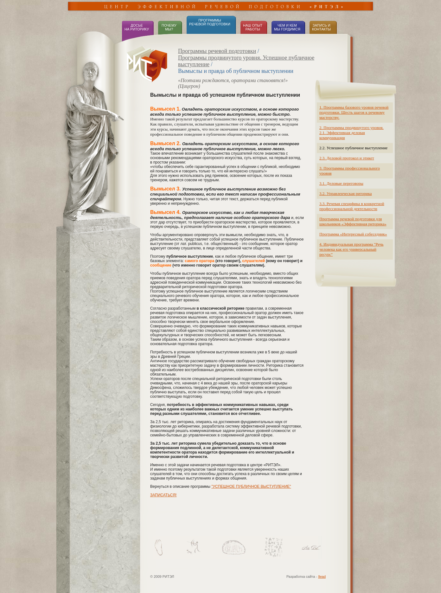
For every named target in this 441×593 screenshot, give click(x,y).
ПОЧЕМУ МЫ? (168, 27)
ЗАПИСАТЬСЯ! (163, 495)
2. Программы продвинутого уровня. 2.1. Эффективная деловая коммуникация (351, 132)
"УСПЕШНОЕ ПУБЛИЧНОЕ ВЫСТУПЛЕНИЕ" (251, 486)
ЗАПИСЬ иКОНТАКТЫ (321, 27)
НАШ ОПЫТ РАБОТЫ (252, 27)
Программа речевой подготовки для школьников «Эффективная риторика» (353, 221)
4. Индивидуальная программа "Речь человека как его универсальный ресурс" (351, 249)
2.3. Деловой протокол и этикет (346, 158)
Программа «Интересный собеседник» (353, 234)
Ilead (322, 576)
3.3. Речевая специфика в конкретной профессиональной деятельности (351, 206)
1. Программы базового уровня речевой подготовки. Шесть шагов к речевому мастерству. (353, 112)
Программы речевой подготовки (217, 51)
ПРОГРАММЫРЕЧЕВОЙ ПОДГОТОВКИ (209, 22)
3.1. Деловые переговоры (341, 183)
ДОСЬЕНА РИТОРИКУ (137, 27)
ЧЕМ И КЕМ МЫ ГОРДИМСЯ (287, 27)
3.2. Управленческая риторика (345, 193)
